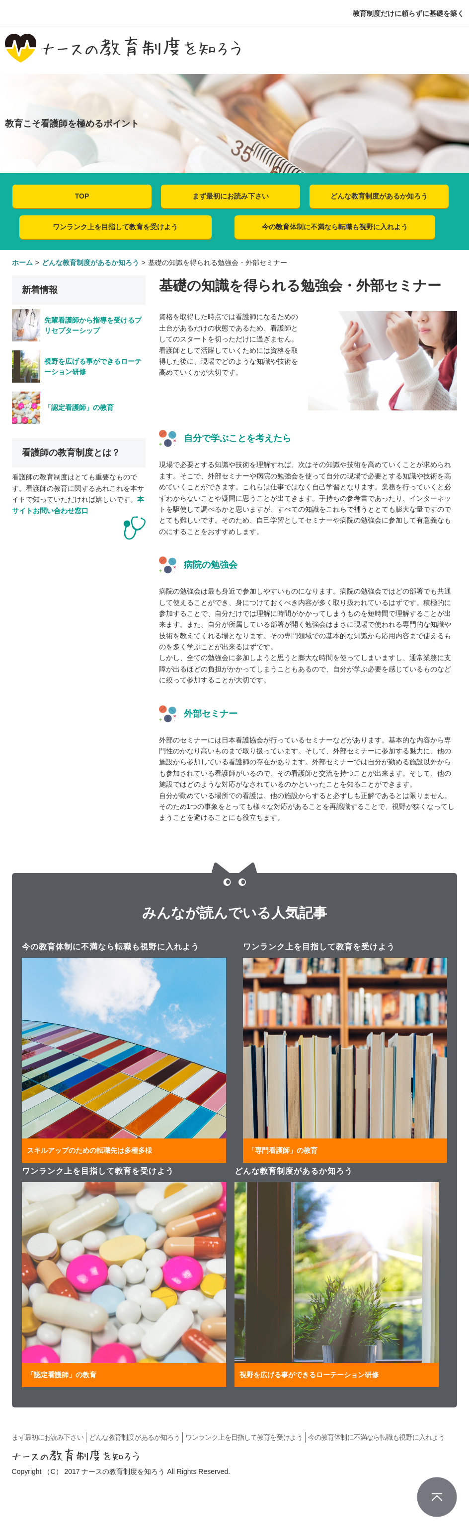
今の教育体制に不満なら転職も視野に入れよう (335, 227)
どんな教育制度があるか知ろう (379, 196)
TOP (82, 196)
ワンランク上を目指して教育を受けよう (115, 227)
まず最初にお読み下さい (230, 196)
